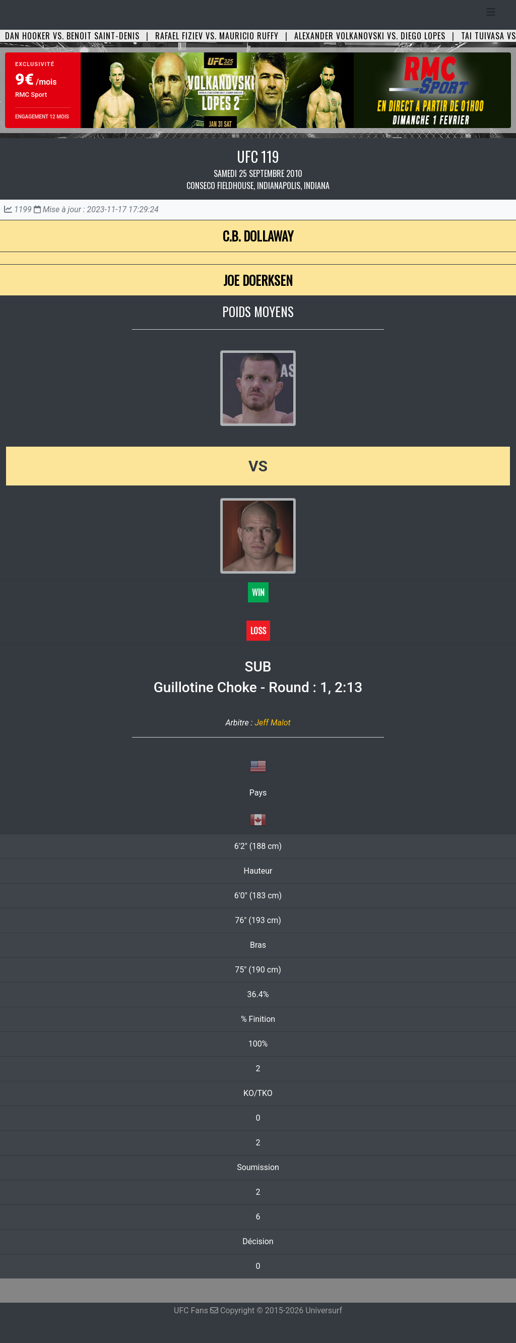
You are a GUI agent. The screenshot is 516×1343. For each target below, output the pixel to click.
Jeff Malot (272, 722)
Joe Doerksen (258, 280)
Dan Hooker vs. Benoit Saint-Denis (72, 36)
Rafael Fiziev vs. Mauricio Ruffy (217, 36)
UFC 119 (258, 156)
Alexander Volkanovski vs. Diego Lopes (369, 36)
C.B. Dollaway (258, 235)
